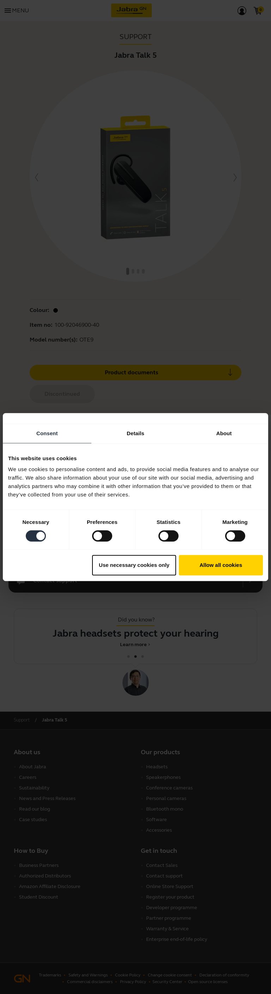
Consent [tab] (47, 433)
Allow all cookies (220, 565)
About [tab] (224, 433)
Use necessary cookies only (134, 565)
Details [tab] (135, 433)
